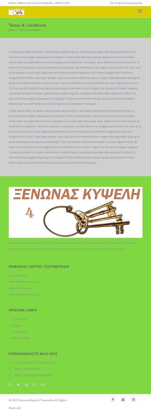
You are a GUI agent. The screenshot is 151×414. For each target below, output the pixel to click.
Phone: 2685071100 (25, 369)
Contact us (20, 331)
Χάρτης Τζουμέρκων (21, 288)
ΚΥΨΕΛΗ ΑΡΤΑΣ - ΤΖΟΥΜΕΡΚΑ (32, 362)
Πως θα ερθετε (18, 275)
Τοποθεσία (20, 319)
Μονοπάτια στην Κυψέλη (24, 294)
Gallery (17, 325)
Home (12, 30)
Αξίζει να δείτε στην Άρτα (24, 281)
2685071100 (61, 2)
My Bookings (21, 338)
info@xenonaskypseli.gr (128, 2)
